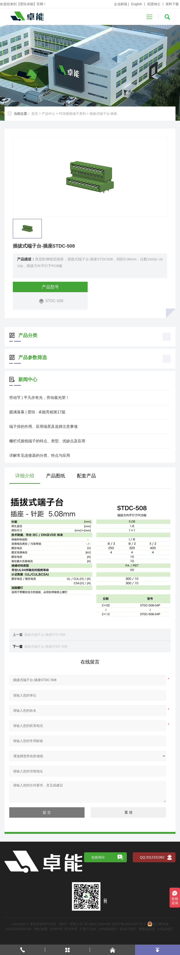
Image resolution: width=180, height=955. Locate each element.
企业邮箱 (120, 4)
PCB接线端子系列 (72, 113)
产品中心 (48, 113)
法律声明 (56, 935)
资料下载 (172, 4)
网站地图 (40, 935)
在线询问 (97, 863)
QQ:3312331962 (152, 863)
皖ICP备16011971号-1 (129, 930)
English (136, 4)
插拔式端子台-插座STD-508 (55, 635)
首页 (34, 113)
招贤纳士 (154, 4)
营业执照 (71, 935)
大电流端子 (165, 935)
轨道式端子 (128, 935)
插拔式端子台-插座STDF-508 (55, 646)
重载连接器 (146, 935)
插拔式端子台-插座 (103, 113)
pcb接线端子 (108, 935)
